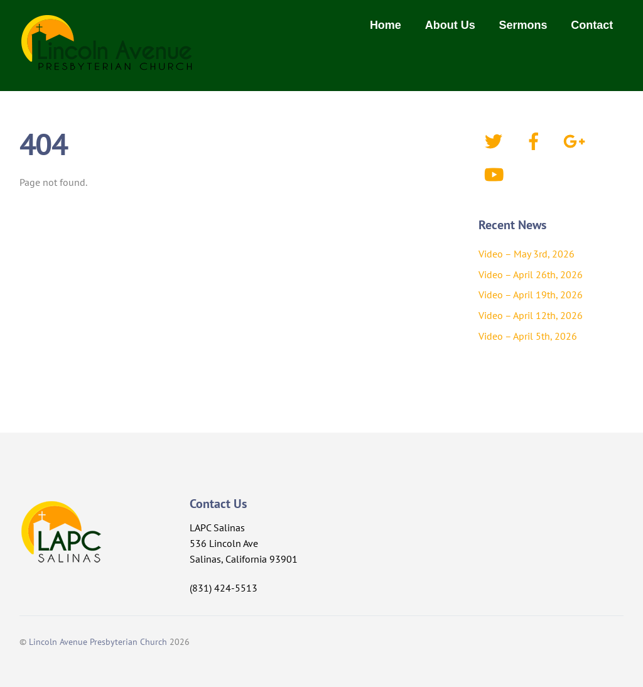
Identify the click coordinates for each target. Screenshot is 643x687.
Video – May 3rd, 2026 (526, 253)
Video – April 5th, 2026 (527, 336)
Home (385, 25)
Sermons (523, 25)
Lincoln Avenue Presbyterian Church (98, 641)
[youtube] (495, 173)
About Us (450, 25)
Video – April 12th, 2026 (530, 315)
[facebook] (536, 140)
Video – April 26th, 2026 (530, 274)
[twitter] (495, 140)
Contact (592, 25)
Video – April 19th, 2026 (530, 294)
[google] (576, 140)
